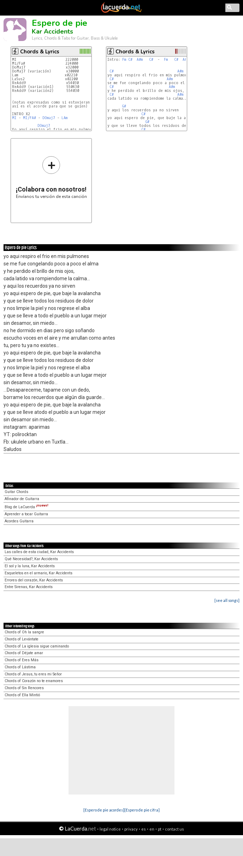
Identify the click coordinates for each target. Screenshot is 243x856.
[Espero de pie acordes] (103, 810)
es (143, 829)
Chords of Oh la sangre (24, 632)
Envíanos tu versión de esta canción (51, 177)
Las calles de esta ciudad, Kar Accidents (39, 552)
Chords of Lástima (20, 667)
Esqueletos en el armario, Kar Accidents (38, 573)
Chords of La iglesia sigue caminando (37, 646)
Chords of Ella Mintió (22, 695)
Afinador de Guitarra (22, 499)
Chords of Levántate (21, 639)
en (151, 829)
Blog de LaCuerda (26, 507)
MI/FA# (29, 118)
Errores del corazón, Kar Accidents (34, 580)
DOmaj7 (48, 118)
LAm (64, 118)
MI (14, 118)
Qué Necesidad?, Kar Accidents (31, 559)
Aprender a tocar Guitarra (26, 514)
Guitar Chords (16, 491)
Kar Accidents (52, 31)
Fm (124, 59)
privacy (131, 829)
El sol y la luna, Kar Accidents (30, 566)
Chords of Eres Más (21, 660)
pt (159, 829)
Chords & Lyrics (39, 51)
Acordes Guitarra (19, 521)
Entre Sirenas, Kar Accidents (29, 587)
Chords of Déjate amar (24, 653)
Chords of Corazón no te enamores (34, 681)
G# (124, 106)
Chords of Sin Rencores (24, 688)
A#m (140, 59)
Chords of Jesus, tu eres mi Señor (33, 674)
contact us (174, 829)
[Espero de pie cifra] (142, 810)
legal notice (110, 829)
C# (130, 59)
